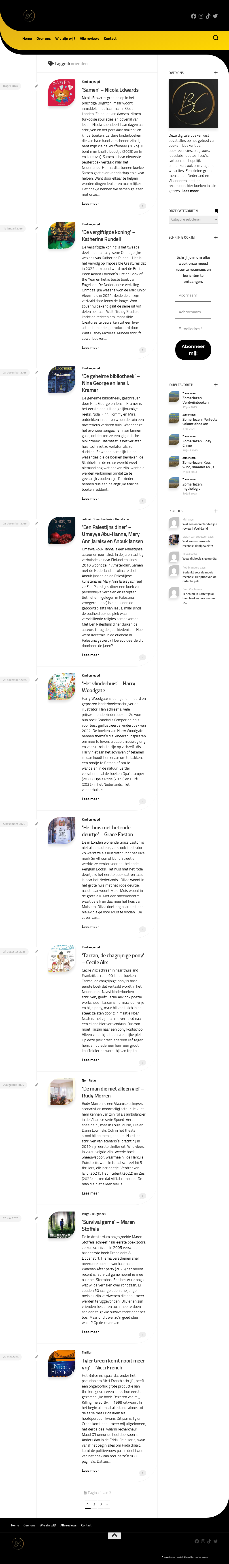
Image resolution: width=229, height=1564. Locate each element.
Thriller (86, 1352)
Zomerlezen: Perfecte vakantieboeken (200, 421)
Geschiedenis (103, 519)
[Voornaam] (193, 295)
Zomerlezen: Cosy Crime (196, 443)
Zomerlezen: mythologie (192, 486)
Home (27, 38)
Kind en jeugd (91, 82)
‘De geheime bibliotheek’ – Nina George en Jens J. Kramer (111, 383)
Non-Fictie (122, 519)
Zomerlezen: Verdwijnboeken (195, 400)
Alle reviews (90, 38)
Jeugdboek (99, 1214)
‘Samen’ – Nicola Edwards (110, 90)
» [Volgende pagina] (107, 1504)
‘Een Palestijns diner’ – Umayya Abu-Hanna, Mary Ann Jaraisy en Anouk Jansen (112, 534)
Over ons (43, 38)
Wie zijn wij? (65, 38)
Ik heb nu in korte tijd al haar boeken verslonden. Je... (199, 598)
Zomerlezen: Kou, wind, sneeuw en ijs (198, 464)
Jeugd (85, 1214)
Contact (110, 38)
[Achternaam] (193, 312)
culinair (87, 519)
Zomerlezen (189, 393)
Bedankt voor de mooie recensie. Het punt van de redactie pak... (199, 577)
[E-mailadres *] (193, 329)
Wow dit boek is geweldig (199, 558)
